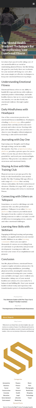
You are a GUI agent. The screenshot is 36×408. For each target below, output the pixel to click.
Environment (6, 400)
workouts (15, 181)
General (18, 390)
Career (6, 388)
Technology (29, 395)
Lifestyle (18, 398)
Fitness (18, 385)
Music (29, 383)
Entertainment (6, 398)
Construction (6, 390)
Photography (30, 388)
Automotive (6, 383)
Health (18, 393)
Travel (30, 398)
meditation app (14, 122)
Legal (18, 395)
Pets (29, 385)
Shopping (30, 393)
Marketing (18, 400)
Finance (18, 383)
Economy (6, 393)
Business (6, 385)
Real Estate (29, 390)
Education (6, 395)
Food (18, 388)
